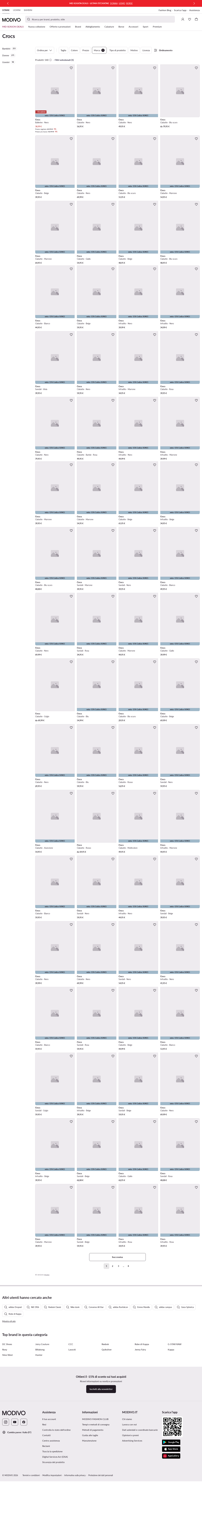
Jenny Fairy (140, 1349)
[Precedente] (8, 3)
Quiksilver (107, 1349)
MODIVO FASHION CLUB (95, 1419)
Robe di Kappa (142, 1344)
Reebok (105, 1344)
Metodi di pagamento (92, 1429)
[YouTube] (14, 1422)
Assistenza (194, 10)
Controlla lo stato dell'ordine (56, 1429)
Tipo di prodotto (117, 50)
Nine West (7, 1355)
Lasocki (72, 1349)
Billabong (40, 1349)
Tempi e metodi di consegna (95, 1424)
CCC (70, 1344)
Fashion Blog (165, 10)
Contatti (46, 1435)
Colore (74, 50)
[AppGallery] (171, 1456)
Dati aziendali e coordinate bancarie (140, 1429)
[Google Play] (171, 1442)
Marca (99, 50)
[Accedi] (182, 19)
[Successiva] (194, 3)
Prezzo (85, 50)
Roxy (4, 1349)
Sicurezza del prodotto (53, 1462)
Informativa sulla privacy (75, 1475)
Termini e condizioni (31, 1475)
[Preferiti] (189, 19)
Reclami (46, 1446)
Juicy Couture (42, 1344)
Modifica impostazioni (51, 1475)
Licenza (146, 50)
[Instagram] (5, 1422)
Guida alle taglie (90, 1435)
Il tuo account (49, 1419)
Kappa (171, 1349)
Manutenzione (89, 1440)
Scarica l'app (180, 10)
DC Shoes (7, 1344)
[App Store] (171, 1449)
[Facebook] (23, 1422)
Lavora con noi (129, 1424)
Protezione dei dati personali (100, 1475)
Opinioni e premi (130, 1435)
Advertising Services (132, 1440)
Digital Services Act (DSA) (55, 1456)
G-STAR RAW (175, 1344)
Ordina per (44, 50)
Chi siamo (127, 1419)
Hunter (38, 1355)
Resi (44, 1424)
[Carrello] (196, 19)
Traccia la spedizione (52, 1451)
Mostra (46, 1275)
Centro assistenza (51, 1440)
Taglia (63, 50)
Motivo (134, 50)
